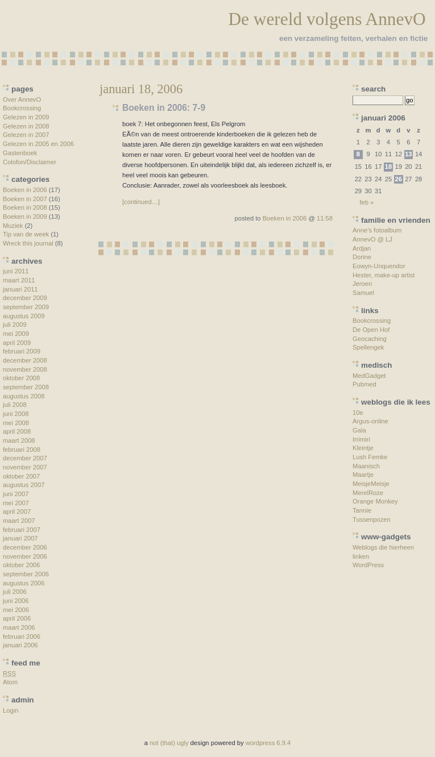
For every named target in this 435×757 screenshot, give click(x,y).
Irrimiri (361, 439)
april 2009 (17, 342)
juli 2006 (15, 591)
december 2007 (25, 458)
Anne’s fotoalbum (377, 230)
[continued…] (141, 201)
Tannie (362, 510)
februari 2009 (21, 351)
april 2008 (17, 431)
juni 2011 (15, 271)
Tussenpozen (372, 519)
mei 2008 (16, 422)
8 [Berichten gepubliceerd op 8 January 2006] (358, 154)
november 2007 (25, 467)
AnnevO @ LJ (372, 239)
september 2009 (26, 306)
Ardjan (362, 248)
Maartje (363, 474)
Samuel (363, 292)
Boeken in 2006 (25, 189)
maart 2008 (19, 440)
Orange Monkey (375, 501)
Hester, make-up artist (384, 275)
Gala (359, 430)
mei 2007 (16, 503)
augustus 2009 (23, 316)
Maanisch (366, 466)
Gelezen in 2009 (26, 117)
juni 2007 (15, 493)
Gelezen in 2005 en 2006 (38, 143)
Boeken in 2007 (25, 199)
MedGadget (369, 375)
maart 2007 (19, 520)
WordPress (368, 564)
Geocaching (370, 338)
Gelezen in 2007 (26, 134)
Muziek (13, 225)
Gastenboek (20, 152)
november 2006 (25, 556)
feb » (366, 202)
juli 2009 (15, 324)
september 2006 (26, 574)
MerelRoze (368, 492)
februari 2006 (21, 636)
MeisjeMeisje (371, 483)
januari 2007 (20, 538)
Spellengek (368, 347)
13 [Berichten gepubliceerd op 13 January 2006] (408, 154)
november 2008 (25, 369)
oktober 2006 (21, 564)
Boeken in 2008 (25, 207)
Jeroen (362, 283)
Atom (10, 682)
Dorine (362, 256)
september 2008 (26, 387)
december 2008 (25, 360)
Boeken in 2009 (25, 216)
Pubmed (364, 384)
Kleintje (363, 447)
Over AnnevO (22, 99)
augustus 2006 (23, 583)
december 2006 (25, 547)
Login (10, 710)
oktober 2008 (21, 378)
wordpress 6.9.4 (268, 742)
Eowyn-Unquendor (379, 266)
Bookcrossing (22, 108)
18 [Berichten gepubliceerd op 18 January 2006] (388, 166)
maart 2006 (19, 627)
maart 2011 (19, 280)
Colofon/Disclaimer (29, 162)
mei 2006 (16, 609)
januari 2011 (20, 289)
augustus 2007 (23, 484)
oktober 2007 (21, 476)
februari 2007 (21, 529)
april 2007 (17, 511)
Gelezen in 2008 (26, 126)
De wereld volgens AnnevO (326, 19)
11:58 (325, 218)
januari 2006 (20, 645)
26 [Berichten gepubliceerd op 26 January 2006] (398, 179)
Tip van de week (26, 234)
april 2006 (17, 618)
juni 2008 (15, 413)
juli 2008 (15, 404)
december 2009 (25, 297)
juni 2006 (15, 600)
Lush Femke (370, 457)
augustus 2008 (23, 396)
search (373, 89)
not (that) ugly (169, 742)
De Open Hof (371, 329)
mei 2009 (16, 333)
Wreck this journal (28, 243)
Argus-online (370, 421)
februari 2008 (21, 449)
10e (358, 412)
